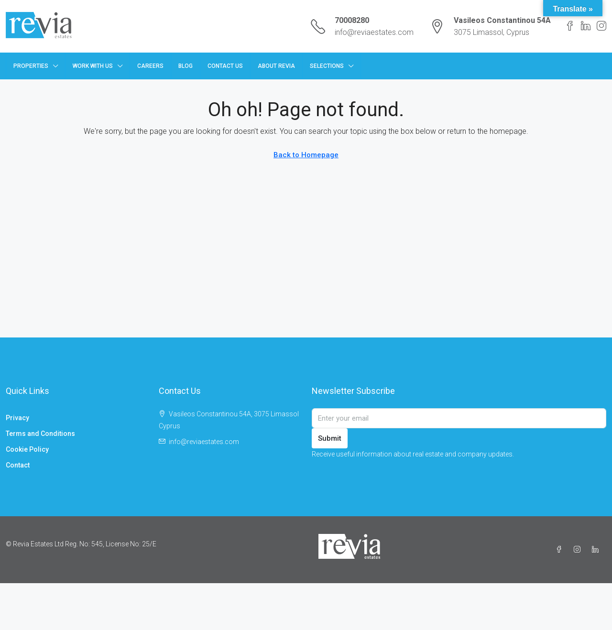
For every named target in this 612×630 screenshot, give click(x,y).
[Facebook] (561, 550)
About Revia (276, 66)
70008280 (352, 20)
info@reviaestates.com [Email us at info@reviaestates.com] (204, 441)
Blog (185, 66)
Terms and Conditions (40, 433)
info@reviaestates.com (374, 32)
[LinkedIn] (597, 550)
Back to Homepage (306, 155)
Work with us (93, 66)
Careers (150, 66)
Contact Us (225, 66)
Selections (327, 66)
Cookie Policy (27, 449)
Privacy (17, 418)
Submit (329, 438)
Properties (30, 66)
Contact (18, 465)
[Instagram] (579, 550)
